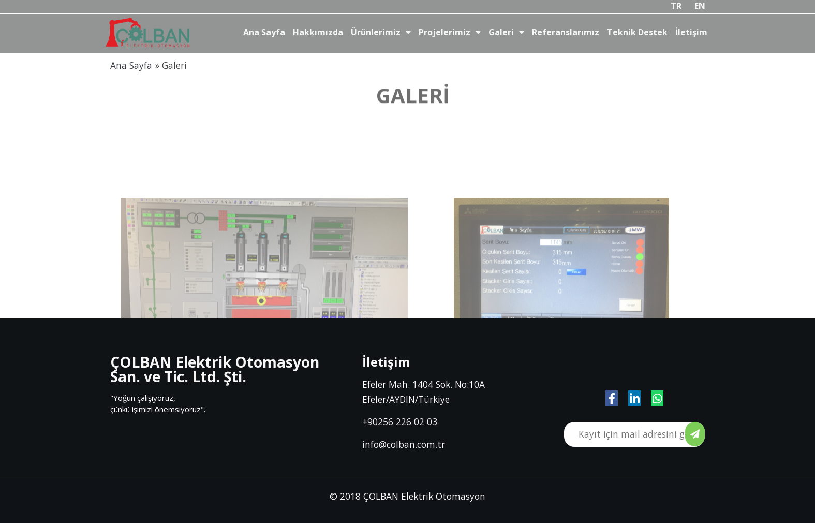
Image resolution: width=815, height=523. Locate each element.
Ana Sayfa (131, 65)
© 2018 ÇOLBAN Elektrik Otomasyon (407, 496)
